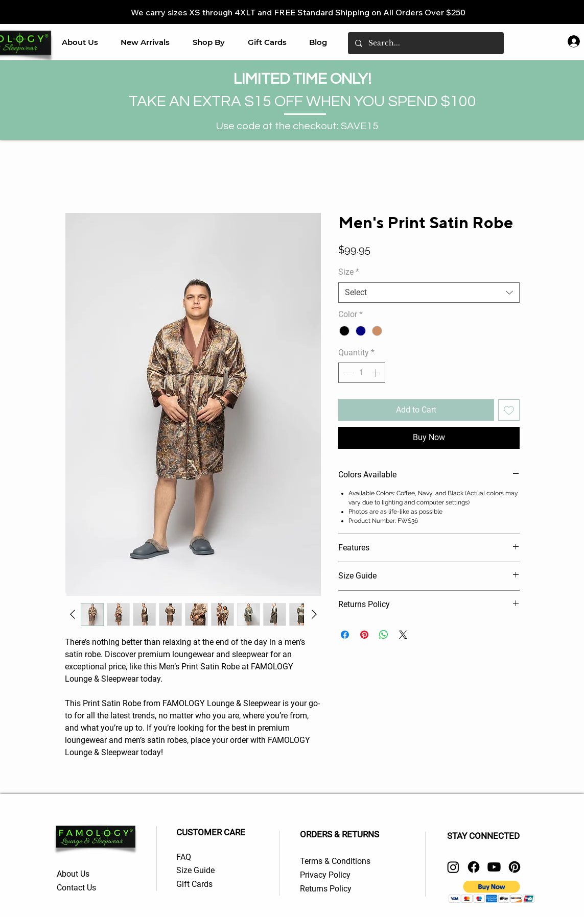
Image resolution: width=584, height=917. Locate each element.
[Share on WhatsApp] (384, 635)
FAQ (183, 857)
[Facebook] (473, 867)
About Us (74, 874)
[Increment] (376, 372)
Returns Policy (327, 889)
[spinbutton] (361, 372)
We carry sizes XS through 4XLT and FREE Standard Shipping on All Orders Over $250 (298, 12)
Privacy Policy (325, 875)
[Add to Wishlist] (509, 410)
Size (348, 272)
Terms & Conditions (335, 861)
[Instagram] (453, 867)
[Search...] (425, 43)
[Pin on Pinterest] (364, 635)
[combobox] (429, 292)
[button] (209, 42)
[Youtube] (494, 867)
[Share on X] (403, 635)
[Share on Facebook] (345, 635)
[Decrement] (347, 372)
